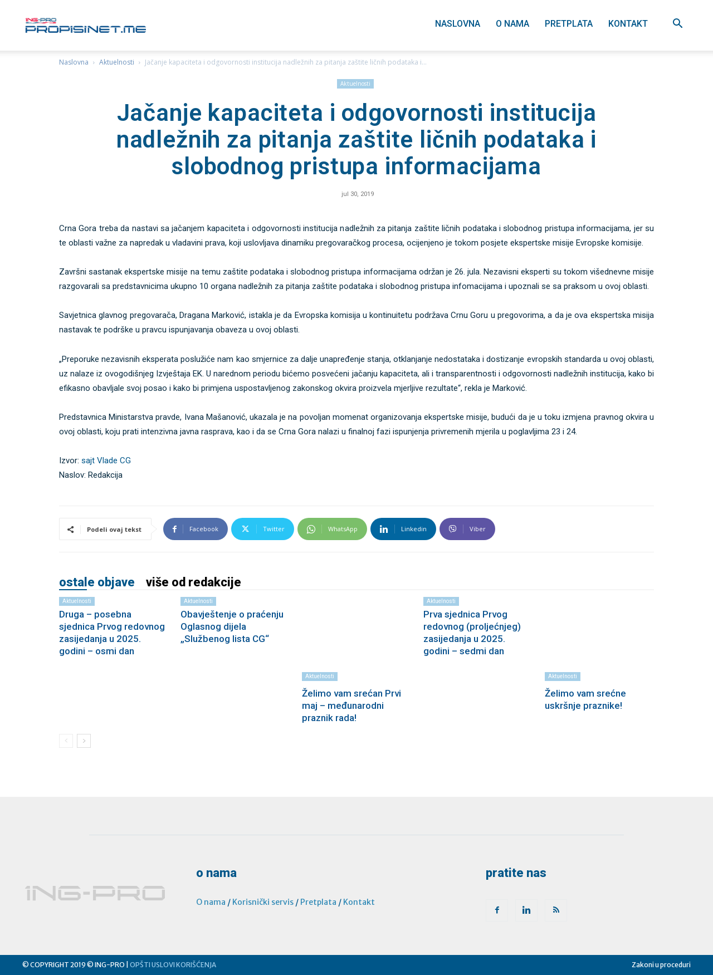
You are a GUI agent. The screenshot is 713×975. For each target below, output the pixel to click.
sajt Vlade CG (106, 460)
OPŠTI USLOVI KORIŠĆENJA (173, 965)
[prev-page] (66, 741)
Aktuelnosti (116, 62)
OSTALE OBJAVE (97, 582)
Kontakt (628, 23)
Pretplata (569, 23)
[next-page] (84, 741)
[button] (677, 24)
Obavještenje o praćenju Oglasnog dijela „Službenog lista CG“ (232, 626)
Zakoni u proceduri (661, 965)
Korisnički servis (263, 902)
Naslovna (457, 23)
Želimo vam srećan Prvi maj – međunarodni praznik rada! (351, 705)
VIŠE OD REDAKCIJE (193, 582)
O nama (512, 23)
